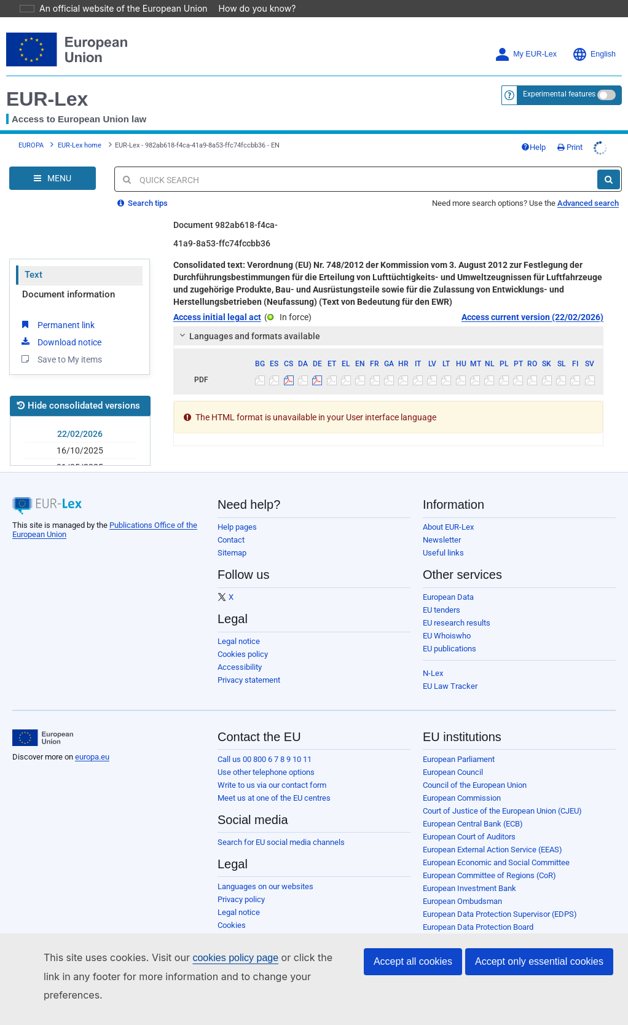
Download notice (60, 342)
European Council (453, 772)
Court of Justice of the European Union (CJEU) (502, 810)
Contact (231, 539)
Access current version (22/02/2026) (532, 317)
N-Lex (433, 673)
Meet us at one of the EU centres (274, 798)
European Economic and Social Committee (496, 862)
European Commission (462, 798)
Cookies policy (243, 654)
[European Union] (42, 738)
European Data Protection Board (478, 927)
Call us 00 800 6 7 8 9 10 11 (265, 759)
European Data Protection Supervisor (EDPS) (500, 914)
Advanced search (588, 203)
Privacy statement (249, 680)
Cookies (232, 925)
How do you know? (250, 8)
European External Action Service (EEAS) (492, 849)
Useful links (443, 552)
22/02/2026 (80, 434)
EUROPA (31, 145)
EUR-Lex (47, 99)
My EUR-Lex (526, 54)
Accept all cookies (413, 980)
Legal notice (239, 641)
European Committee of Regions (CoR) (489, 875)
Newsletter (442, 539)
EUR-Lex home (79, 145)
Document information (68, 294)
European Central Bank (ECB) (473, 823)
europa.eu (92, 756)
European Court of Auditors (469, 836)
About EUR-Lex (448, 527)
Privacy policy (241, 899)
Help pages (237, 527)
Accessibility (240, 667)
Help (533, 147)
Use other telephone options (266, 772)
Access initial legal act (217, 317)
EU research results (456, 622)
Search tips (142, 203)
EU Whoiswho (447, 635)
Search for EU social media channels (281, 842)
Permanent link (57, 324)
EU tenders (441, 610)
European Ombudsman (462, 901)
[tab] (388, 336)
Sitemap (232, 552)
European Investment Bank (469, 888)
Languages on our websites (265, 886)
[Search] (608, 179)
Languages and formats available (247, 336)
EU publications (449, 648)
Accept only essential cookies (539, 980)
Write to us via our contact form (272, 785)
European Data (448, 597)
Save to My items (60, 359)
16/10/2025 (80, 450)
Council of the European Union (475, 785)
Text (33, 274)
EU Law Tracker (450, 686)
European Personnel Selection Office (486, 939)
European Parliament (459, 759)
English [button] (594, 54)
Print (570, 147)
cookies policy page (216, 976)
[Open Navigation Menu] (52, 178)
